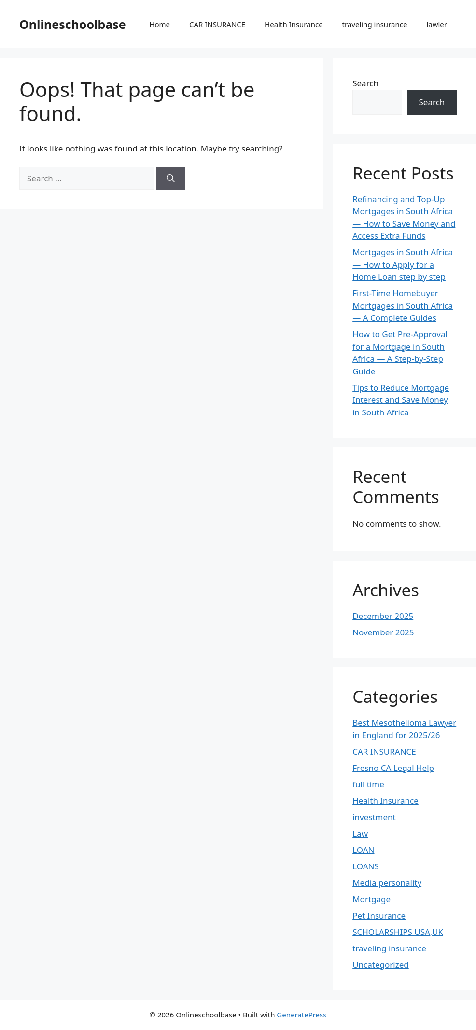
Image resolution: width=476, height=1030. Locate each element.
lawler (436, 24)
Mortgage (371, 899)
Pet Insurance (379, 915)
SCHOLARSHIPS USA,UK (397, 931)
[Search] (170, 178)
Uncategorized (380, 964)
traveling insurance (374, 24)
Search (365, 83)
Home (159, 24)
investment (374, 817)
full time (368, 784)
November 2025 (383, 632)
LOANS (365, 866)
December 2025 (382, 615)
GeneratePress (301, 1014)
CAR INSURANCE (217, 24)
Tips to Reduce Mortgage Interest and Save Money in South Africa (400, 400)
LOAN (363, 849)
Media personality (386, 882)
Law (360, 833)
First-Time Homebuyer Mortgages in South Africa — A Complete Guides (402, 305)
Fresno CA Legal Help (393, 767)
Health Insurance (294, 24)
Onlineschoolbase (72, 24)
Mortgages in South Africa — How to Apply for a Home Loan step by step (402, 264)
